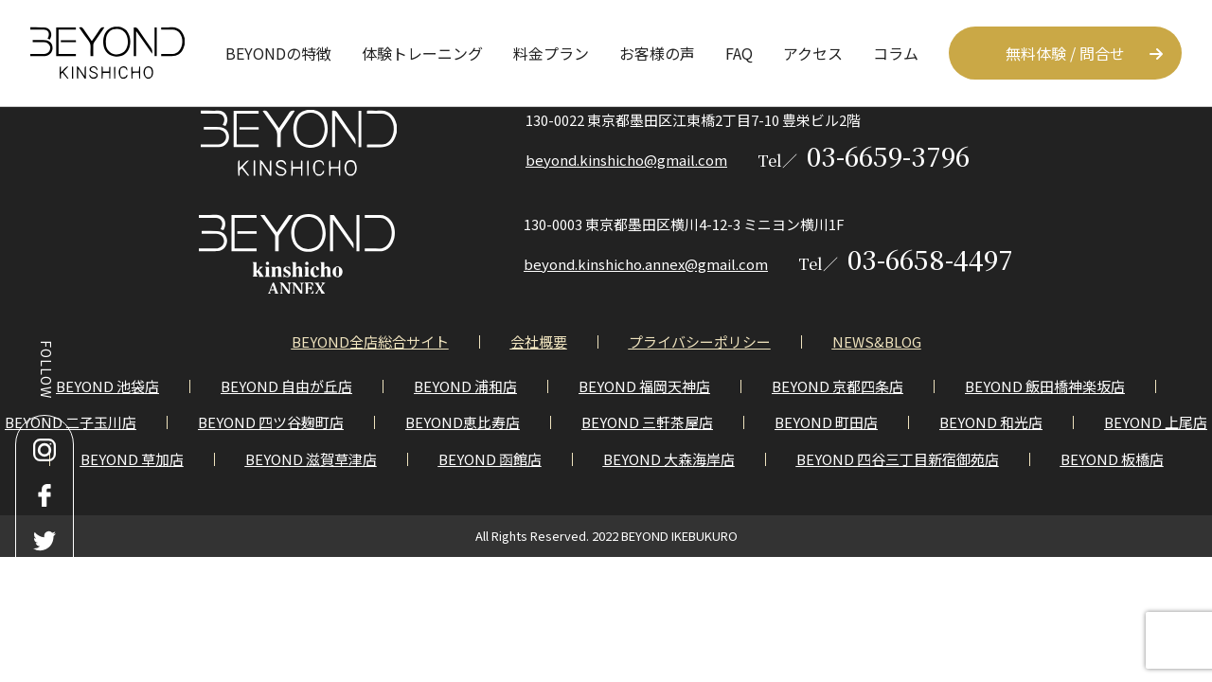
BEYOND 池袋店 (107, 386)
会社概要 (538, 341)
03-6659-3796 (864, 155)
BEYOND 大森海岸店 (669, 459)
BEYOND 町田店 (826, 422)
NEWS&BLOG (876, 341)
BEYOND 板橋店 (1112, 459)
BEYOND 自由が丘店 (286, 386)
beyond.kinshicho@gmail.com (626, 160)
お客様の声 (657, 53)
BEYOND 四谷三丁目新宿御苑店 (897, 459)
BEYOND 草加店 (132, 459)
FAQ (739, 53)
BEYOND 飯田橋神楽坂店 (1045, 386)
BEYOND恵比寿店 (462, 422)
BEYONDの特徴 (278, 53)
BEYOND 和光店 (991, 422)
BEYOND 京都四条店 (837, 386)
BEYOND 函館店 (490, 459)
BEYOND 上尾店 (1155, 422)
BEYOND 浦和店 (465, 386)
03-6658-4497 (905, 259)
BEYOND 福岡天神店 (644, 386)
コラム (895, 53)
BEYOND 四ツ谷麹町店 (271, 422)
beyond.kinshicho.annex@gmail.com (646, 264)
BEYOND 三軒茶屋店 (647, 422)
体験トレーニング (422, 53)
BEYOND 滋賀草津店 (311, 459)
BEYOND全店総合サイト (370, 341)
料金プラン (551, 53)
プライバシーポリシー (700, 341)
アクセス (813, 53)
